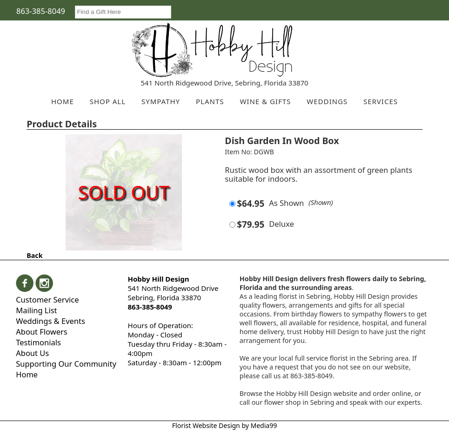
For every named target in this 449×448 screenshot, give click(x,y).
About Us (32, 353)
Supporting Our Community (66, 363)
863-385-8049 (40, 11)
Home (27, 374)
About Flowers (41, 331)
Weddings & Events (50, 321)
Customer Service (47, 299)
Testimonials (38, 342)
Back (34, 255)
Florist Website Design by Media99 (224, 425)
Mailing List (36, 310)
